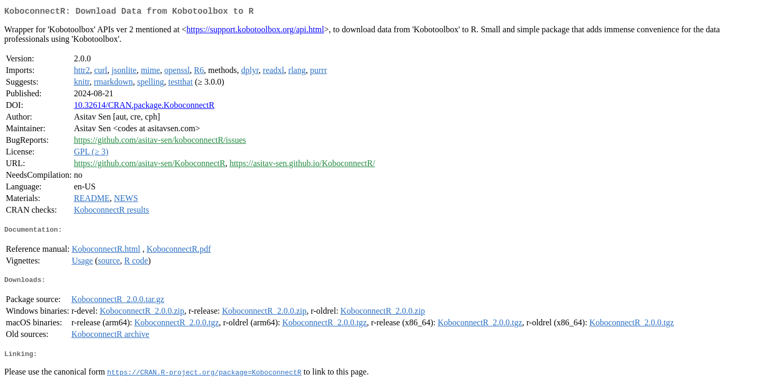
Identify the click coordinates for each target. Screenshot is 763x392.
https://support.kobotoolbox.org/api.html (255, 31)
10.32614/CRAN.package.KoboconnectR (144, 107)
